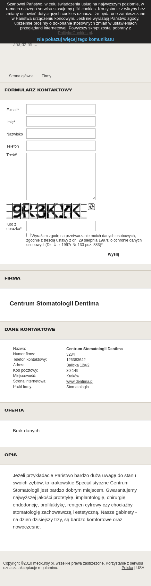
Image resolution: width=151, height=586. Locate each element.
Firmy (46, 76)
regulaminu (47, 568)
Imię (10, 122)
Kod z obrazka (13, 226)
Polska (127, 568)
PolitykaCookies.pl (75, 32)
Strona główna (21, 76)
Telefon (12, 146)
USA (140, 568)
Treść (11, 155)
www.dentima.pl (79, 381)
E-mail (11, 110)
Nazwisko (14, 134)
